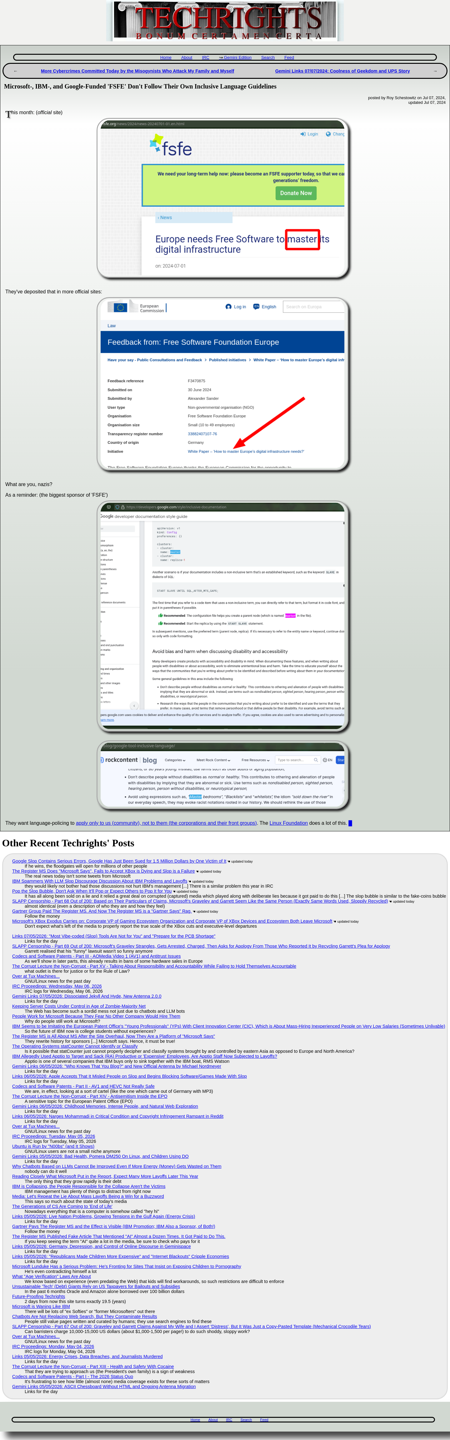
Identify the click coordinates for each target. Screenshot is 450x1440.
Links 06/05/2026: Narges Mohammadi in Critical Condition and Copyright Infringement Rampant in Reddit (117, 1116)
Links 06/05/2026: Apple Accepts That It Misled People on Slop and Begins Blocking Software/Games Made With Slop (129, 1076)
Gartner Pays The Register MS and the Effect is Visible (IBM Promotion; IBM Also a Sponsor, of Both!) (113, 1226)
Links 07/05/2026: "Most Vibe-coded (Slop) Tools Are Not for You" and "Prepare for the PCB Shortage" (113, 936)
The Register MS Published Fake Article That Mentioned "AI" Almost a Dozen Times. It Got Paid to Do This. (118, 1236)
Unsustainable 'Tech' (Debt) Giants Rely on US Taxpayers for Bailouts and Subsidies (96, 1286)
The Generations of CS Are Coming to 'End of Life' (62, 1206)
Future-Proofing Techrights (38, 1296)
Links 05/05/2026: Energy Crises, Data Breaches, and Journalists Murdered (87, 1356)
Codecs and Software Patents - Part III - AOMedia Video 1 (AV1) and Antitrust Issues (96, 956)
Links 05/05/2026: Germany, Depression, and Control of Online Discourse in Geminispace (101, 1246)
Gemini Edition (238, 57)
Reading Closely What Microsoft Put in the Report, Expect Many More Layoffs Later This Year (105, 1176)
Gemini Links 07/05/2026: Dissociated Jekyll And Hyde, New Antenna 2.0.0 (87, 996)
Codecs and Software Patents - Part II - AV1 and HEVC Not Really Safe (83, 1086)
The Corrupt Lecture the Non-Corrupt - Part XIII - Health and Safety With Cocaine (93, 1366)
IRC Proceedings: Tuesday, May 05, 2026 (53, 1136)
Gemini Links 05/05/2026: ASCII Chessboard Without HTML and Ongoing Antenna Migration (104, 1386)
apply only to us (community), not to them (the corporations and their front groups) (166, 823)
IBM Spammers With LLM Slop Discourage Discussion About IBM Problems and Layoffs (99, 881)
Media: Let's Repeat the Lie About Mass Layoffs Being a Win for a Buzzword (88, 1196)
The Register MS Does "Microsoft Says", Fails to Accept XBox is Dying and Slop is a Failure (103, 871)
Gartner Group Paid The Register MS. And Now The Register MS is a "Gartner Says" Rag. (102, 911)
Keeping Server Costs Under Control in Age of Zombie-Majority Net (79, 1006)
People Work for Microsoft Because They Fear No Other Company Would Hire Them (96, 1016)
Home (166, 57)
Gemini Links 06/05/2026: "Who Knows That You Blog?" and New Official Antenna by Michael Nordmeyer (116, 1066)
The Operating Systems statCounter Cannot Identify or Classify (75, 1046)
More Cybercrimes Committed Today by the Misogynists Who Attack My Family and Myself (137, 71)
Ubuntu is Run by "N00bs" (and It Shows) (53, 1146)
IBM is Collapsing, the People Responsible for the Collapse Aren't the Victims (88, 1186)
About (186, 57)
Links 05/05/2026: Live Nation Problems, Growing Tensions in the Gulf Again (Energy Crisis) (103, 1216)
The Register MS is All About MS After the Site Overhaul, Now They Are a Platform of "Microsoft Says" (113, 1036)
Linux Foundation (289, 823)
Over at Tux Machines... (36, 976)
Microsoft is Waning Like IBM (41, 1306)
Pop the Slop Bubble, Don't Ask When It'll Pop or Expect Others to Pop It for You (92, 891)
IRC (205, 57)
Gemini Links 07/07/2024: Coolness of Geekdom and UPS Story (342, 71)
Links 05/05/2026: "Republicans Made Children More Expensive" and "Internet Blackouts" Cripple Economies (120, 1256)
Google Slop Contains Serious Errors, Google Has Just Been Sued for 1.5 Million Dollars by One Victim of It (119, 861)
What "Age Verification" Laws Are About (51, 1276)
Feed (289, 57)
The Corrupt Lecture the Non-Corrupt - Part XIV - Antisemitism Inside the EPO (90, 1096)
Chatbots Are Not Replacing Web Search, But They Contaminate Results (84, 1316)
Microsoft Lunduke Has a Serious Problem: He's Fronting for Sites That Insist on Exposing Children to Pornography (126, 1266)
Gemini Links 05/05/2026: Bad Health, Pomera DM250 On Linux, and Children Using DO (100, 1156)
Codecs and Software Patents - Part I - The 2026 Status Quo (72, 1376)
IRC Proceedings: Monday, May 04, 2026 (53, 1346)
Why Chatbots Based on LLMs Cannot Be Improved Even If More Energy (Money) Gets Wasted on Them (116, 1166)
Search (268, 57)
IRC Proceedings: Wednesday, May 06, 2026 (57, 986)
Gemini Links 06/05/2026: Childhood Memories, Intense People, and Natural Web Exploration (105, 1106)
